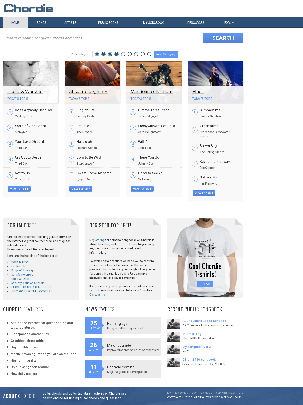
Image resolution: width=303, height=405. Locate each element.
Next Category (165, 54)
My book (153, 22)
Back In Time (19, 262)
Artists (70, 22)
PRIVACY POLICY (233, 397)
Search (223, 38)
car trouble (18, 266)
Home (15, 22)
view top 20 (19, 188)
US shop (205, 284)
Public (108, 22)
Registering (97, 240)
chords (217, 397)
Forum (229, 22)
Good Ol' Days (20, 278)
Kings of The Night (23, 270)
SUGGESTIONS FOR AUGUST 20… (33, 287)
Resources (195, 22)
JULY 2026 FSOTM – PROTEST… (32, 291)
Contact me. (97, 294)
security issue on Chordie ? (29, 283)
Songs (41, 22)
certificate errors (22, 274)
